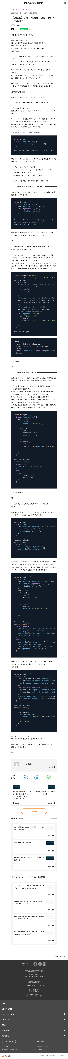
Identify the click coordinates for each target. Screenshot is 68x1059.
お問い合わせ (9, 1041)
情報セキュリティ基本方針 (9, 1049)
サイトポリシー (6, 1047)
